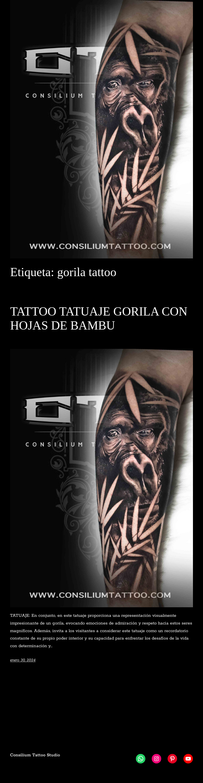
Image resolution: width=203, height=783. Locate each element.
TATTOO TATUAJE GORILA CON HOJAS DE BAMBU (98, 318)
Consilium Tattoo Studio (35, 755)
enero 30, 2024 (22, 660)
